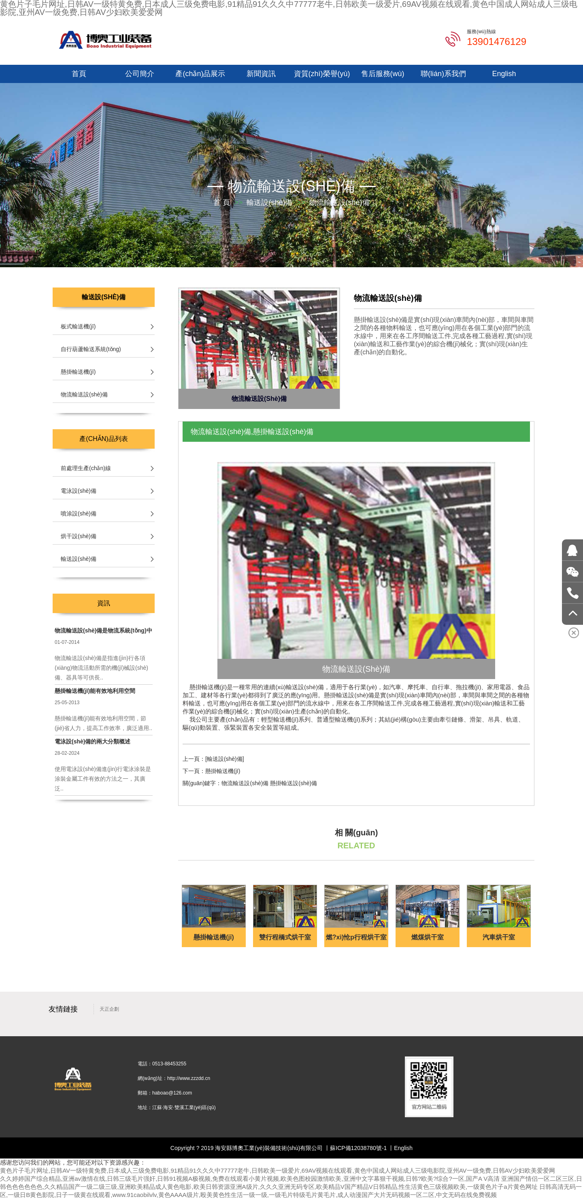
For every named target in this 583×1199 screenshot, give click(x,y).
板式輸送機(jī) (78, 326)
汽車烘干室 (499, 937)
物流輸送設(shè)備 (291, 186)
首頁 (79, 74)
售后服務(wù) (382, 74)
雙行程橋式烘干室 (285, 937)
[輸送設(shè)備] (224, 759)
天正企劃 (109, 1009)
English (504, 74)
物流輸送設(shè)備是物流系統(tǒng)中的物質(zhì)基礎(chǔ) (104, 630)
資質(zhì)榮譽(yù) (322, 74)
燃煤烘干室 (427, 937)
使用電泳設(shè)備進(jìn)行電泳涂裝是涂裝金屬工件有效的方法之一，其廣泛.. (103, 779)
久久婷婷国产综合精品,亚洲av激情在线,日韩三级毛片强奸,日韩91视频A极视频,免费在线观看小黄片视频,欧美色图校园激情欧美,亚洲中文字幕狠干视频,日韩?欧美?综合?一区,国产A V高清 (250, 1178)
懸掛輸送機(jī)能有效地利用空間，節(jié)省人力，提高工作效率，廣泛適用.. (103, 723)
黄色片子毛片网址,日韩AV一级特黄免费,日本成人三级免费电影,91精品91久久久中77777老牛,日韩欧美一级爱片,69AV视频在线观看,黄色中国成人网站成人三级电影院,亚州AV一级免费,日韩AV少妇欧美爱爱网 (277, 1170)
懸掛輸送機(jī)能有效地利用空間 (95, 691)
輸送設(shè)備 (269, 202)
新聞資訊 (261, 74)
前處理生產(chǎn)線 (86, 468)
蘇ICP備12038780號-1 (358, 1148)
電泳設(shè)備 (78, 491)
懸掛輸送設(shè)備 (293, 783)
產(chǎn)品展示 (200, 74)
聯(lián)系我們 (443, 74)
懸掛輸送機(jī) (222, 771)
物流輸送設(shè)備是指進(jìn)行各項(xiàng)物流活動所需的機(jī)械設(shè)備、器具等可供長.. (101, 668)
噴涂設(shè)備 (78, 513)
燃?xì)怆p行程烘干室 (356, 937)
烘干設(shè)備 (78, 536)
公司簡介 (139, 74)
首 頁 (221, 202)
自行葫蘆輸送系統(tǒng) (91, 349)
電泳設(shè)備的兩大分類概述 (92, 741)
